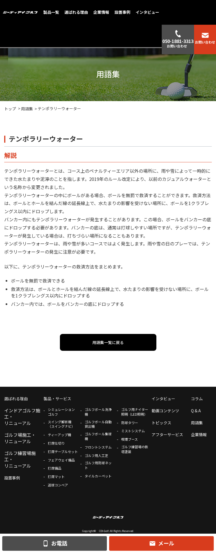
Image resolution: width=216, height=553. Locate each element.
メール (161, 543)
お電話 (54, 543)
